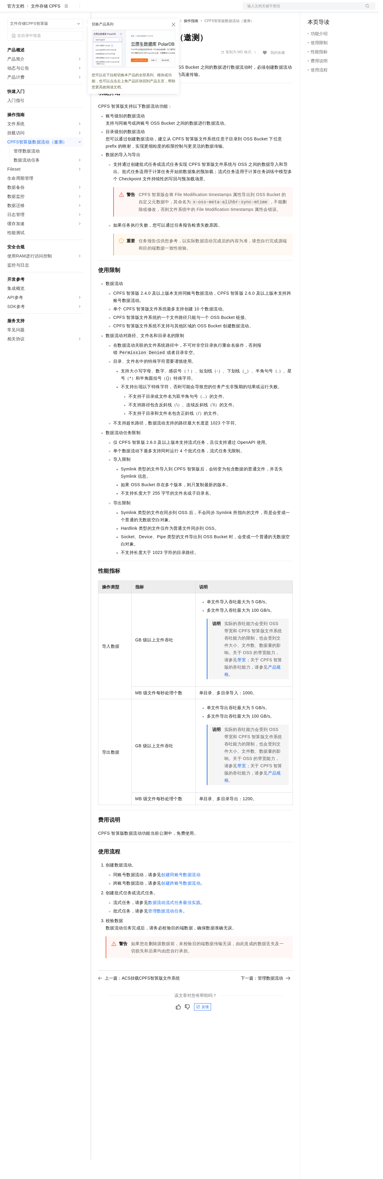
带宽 (241, 679)
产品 (78, 9)
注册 (343, 10)
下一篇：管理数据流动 (265, 997)
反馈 (202, 1026)
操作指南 (191, 40)
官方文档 (15, 25)
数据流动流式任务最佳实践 (174, 921)
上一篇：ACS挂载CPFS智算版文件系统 (139, 997)
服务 (178, 9)
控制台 (328, 10)
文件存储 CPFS (45, 25)
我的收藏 (277, 72)
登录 (365, 10)
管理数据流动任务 (165, 930)
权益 (116, 9)
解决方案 (97, 9)
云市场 (147, 9)
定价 (131, 9)
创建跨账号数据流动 (180, 902)
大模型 (62, 9)
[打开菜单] (9, 9)
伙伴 (164, 9)
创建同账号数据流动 (180, 894)
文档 (301, 10)
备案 (314, 10)
